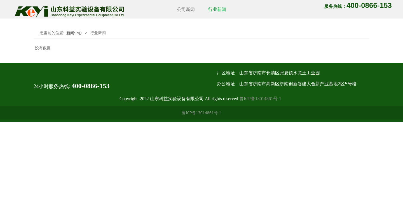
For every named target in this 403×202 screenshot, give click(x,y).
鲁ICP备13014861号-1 (260, 98)
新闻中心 (74, 32)
